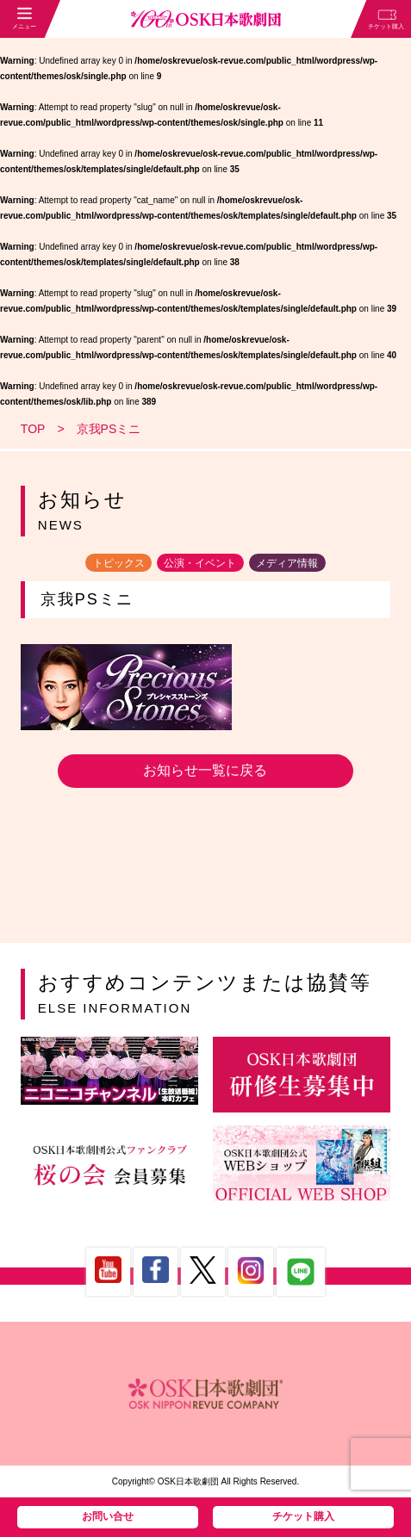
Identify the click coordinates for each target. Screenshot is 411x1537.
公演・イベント (200, 562)
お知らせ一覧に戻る (205, 770)
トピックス (119, 562)
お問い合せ (108, 1516)
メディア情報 (287, 562)
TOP (33, 429)
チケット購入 (303, 1516)
